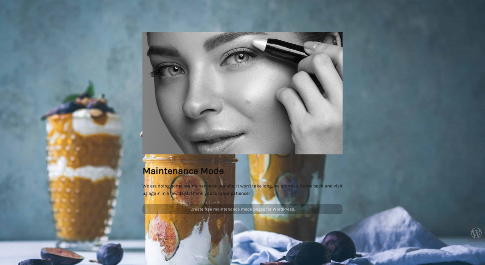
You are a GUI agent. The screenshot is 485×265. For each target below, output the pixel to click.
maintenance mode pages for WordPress (253, 209)
